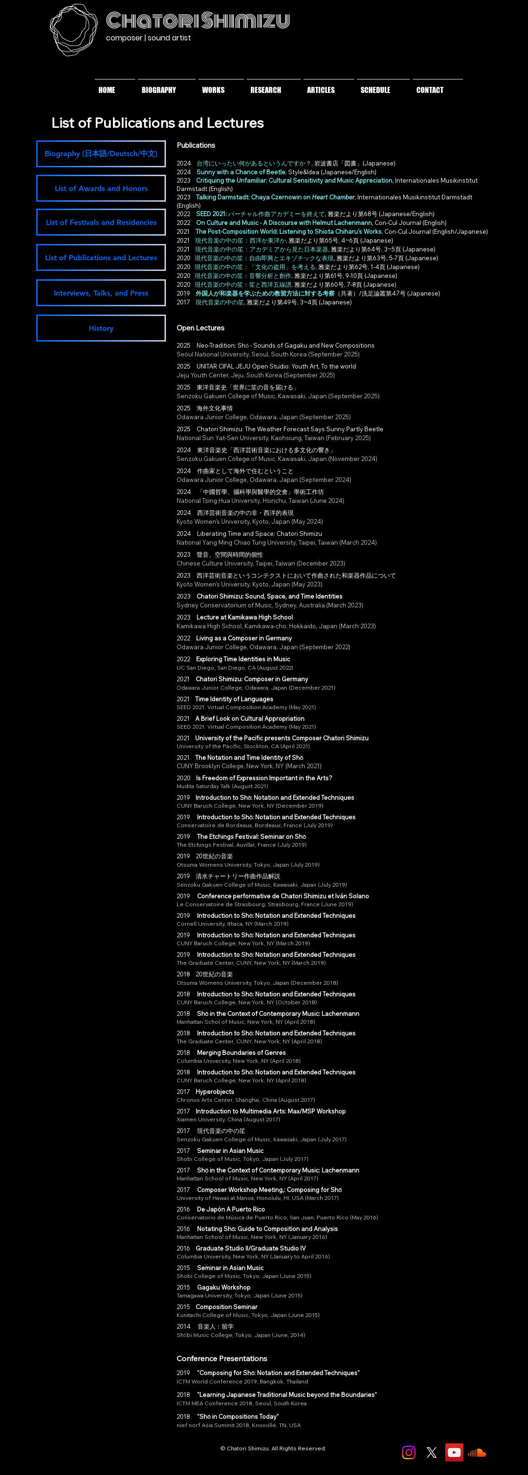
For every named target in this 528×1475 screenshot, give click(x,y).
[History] (101, 328)
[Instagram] (409, 1452)
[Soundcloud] (477, 1452)
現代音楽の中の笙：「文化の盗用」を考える (255, 266)
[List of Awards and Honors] (101, 188)
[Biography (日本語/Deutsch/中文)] (101, 153)
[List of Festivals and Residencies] (101, 222)
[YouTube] (454, 1452)
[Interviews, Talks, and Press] (101, 292)
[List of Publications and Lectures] (101, 257)
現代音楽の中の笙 (220, 302)
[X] (431, 1452)
